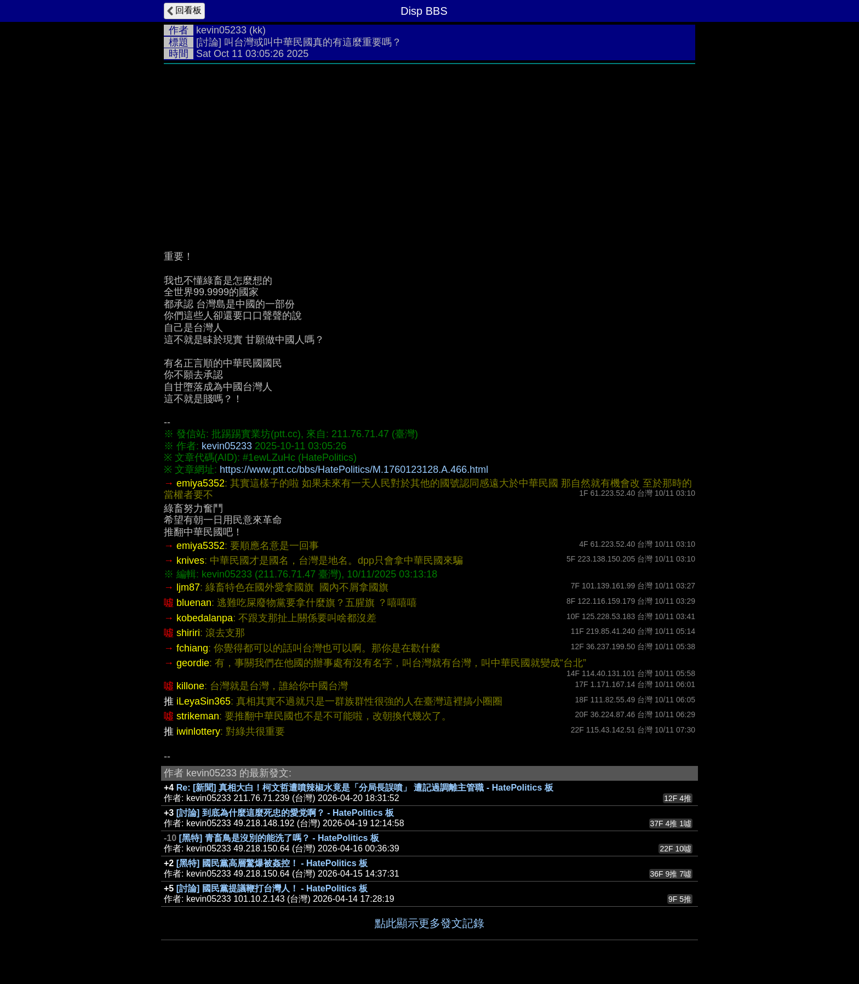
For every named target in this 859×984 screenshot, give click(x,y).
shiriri (188, 632)
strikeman (197, 716)
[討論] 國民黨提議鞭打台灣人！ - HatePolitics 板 (272, 888)
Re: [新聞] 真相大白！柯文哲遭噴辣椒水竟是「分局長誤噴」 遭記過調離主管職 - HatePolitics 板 (364, 787)
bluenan (193, 602)
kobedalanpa (204, 618)
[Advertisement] (429, 151)
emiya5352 (200, 483)
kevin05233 (221, 30)
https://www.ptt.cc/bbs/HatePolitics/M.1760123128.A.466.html (354, 469)
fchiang (192, 648)
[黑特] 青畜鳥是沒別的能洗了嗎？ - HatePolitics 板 (279, 838)
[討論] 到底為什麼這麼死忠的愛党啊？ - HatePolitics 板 (285, 812)
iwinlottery (198, 731)
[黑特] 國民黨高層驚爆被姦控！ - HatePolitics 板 (272, 863)
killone (190, 685)
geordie (192, 662)
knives (190, 560)
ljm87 (188, 587)
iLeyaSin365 (203, 701)
